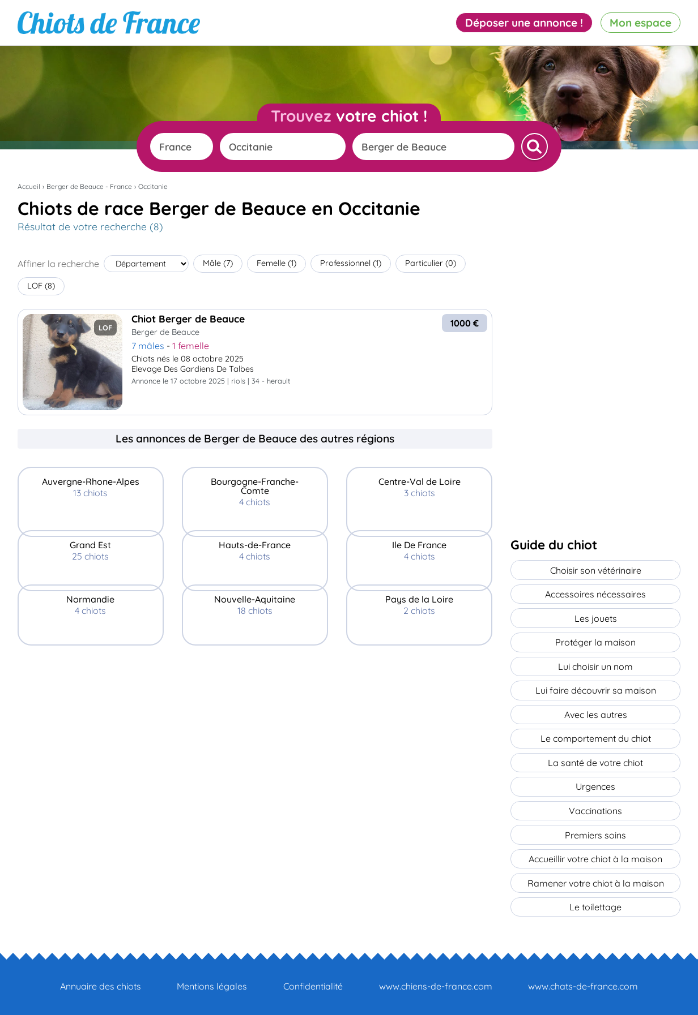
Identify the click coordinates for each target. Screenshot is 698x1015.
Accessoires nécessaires (595, 593)
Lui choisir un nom (595, 664)
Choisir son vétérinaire (595, 569)
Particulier (430, 263)
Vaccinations (595, 807)
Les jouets (595, 617)
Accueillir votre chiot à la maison (595, 855)
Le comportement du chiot (595, 736)
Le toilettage (595, 902)
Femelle (276, 263)
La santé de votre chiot (595, 759)
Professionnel (350, 263)
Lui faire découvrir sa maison (595, 688)
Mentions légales (212, 981)
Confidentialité (313, 981)
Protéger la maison (595, 641)
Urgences (595, 783)
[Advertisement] (255, 718)
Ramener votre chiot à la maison (595, 878)
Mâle (218, 263)
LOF (41, 286)
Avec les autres (595, 712)
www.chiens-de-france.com (435, 981)
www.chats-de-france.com (583, 981)
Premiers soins (595, 831)
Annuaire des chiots (100, 981)
